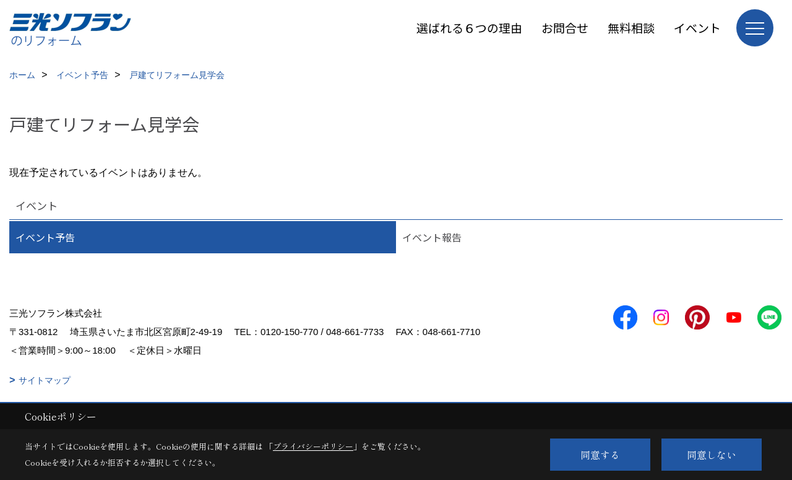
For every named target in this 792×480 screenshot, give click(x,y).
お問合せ (564, 27)
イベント (697, 27)
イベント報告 (432, 237)
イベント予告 (45, 237)
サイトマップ (45, 380)
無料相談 (631, 27)
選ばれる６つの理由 (469, 27)
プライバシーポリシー (313, 446)
